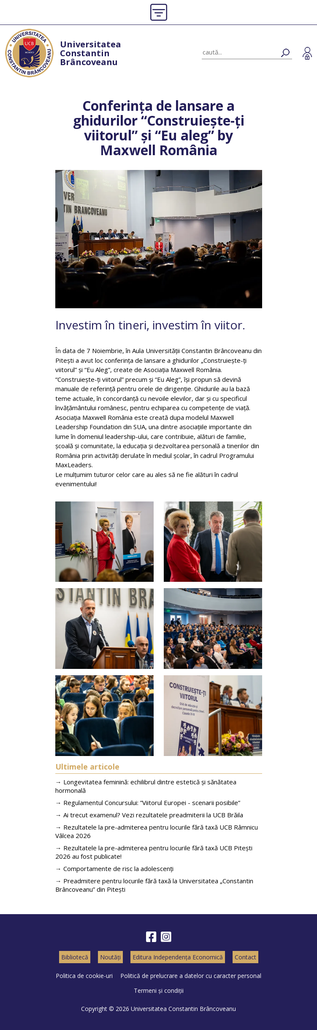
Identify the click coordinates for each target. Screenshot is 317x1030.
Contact (245, 957)
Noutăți (110, 957)
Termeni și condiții (159, 990)
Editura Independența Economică (178, 957)
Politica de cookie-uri (84, 976)
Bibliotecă (74, 957)
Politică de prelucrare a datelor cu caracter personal (190, 976)
